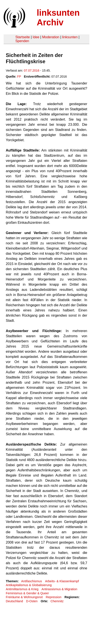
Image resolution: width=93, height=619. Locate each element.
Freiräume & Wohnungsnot (24, 597)
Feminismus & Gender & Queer (27, 593)
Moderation (50, 37)
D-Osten (32, 601)
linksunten (70, 37)
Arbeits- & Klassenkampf (62, 581)
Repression (53, 597)
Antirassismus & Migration (59, 589)
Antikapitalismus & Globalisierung (29, 585)
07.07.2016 (31, 70)
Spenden (22, 41)
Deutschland (14, 601)
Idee (36, 37)
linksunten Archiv (58, 17)
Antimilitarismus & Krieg (22, 589)
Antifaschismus (31, 581)
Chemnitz (57, 601)
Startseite (22, 37)
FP (19, 76)
